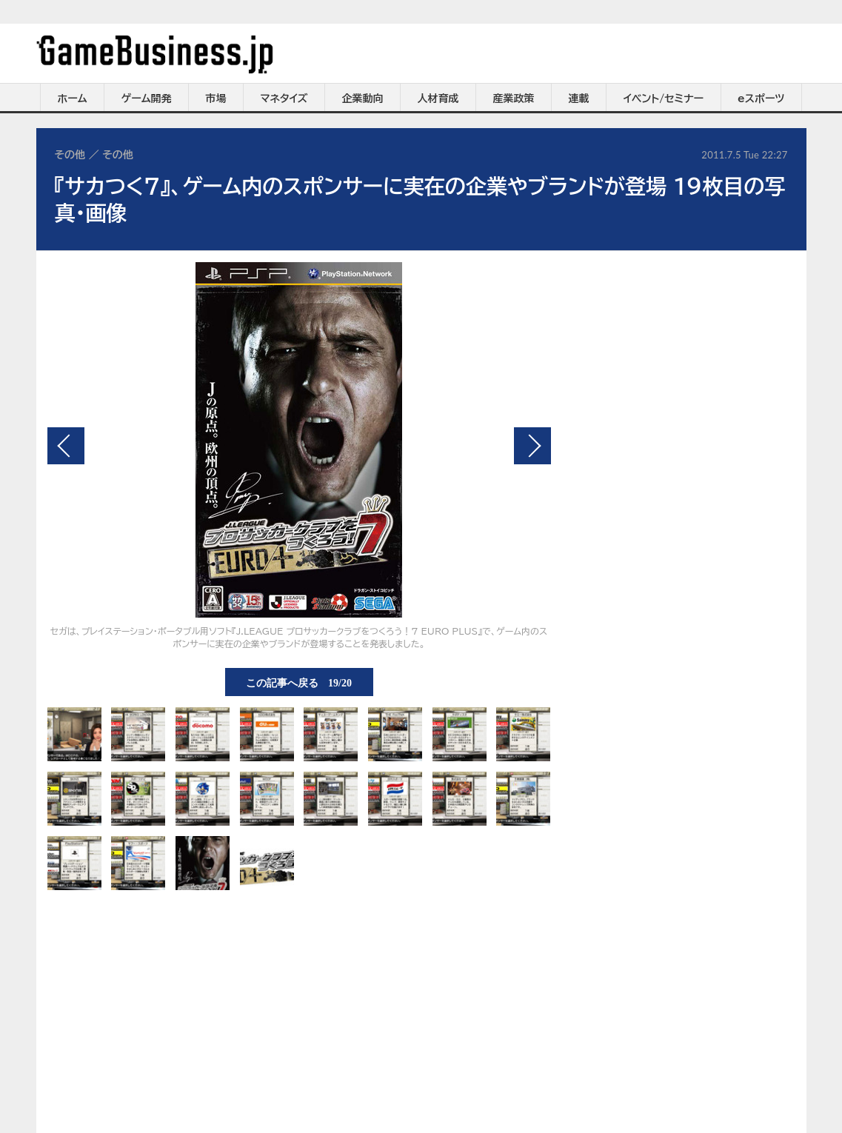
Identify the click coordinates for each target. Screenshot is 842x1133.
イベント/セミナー (664, 98)
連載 (579, 98)
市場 (216, 98)
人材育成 (438, 98)
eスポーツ (761, 98)
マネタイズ (284, 98)
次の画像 (532, 445)
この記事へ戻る (299, 682)
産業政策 (514, 98)
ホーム (72, 98)
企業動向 (363, 98)
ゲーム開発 (146, 98)
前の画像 (65, 445)
